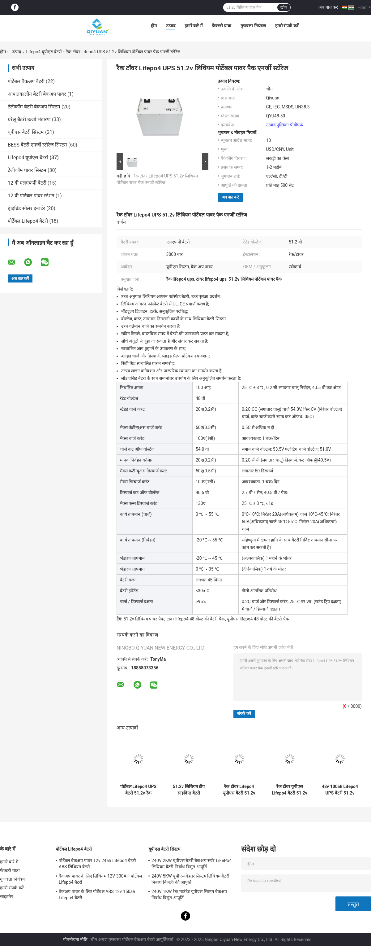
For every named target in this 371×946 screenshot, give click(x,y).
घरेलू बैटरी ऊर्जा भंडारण (29, 119)
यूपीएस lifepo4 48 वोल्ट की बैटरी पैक (258, 618)
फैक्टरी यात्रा (221, 25)
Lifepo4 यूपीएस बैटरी (44, 51)
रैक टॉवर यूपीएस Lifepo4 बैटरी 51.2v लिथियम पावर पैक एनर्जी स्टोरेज (289, 790)
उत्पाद (170, 25)
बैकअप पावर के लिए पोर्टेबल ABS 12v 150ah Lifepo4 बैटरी (97, 894)
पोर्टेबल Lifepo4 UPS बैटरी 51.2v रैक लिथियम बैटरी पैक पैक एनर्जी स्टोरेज (138, 790)
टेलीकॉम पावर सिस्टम (27, 170)
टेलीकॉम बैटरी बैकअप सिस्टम (34, 107)
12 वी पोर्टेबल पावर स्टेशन (31, 196)
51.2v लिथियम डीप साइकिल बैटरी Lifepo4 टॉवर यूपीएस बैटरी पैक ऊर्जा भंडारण (189, 790)
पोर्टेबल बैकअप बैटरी (26, 81)
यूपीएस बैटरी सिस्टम (26, 132)
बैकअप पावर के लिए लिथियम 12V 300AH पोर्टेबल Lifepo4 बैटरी (100, 879)
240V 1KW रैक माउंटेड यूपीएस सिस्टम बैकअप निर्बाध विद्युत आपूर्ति (189, 894)
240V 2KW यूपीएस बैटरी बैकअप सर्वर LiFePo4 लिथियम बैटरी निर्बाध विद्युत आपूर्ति (191, 863)
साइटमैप (7, 896)
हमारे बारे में (194, 25)
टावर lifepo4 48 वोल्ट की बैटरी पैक (196, 618)
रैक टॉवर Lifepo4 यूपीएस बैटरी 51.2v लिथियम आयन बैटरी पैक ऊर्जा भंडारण (239, 790)
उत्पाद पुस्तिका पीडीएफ (284, 124)
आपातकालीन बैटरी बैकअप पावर (37, 94)
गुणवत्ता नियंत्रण (253, 25)
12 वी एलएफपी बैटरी (27, 183)
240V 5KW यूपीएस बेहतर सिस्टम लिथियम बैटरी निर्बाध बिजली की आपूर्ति (190, 879)
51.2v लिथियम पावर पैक (143, 618)
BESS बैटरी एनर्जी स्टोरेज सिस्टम (37, 145)
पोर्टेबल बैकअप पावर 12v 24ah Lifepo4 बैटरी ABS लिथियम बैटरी (97, 863)
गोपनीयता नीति (75, 939)
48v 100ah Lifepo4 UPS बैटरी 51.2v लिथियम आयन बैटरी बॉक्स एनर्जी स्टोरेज (340, 790)
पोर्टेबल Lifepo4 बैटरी (28, 221)
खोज (283, 7)
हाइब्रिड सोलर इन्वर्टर (26, 208)
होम (154, 25)
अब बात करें (328, 7)
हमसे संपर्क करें (287, 25)
